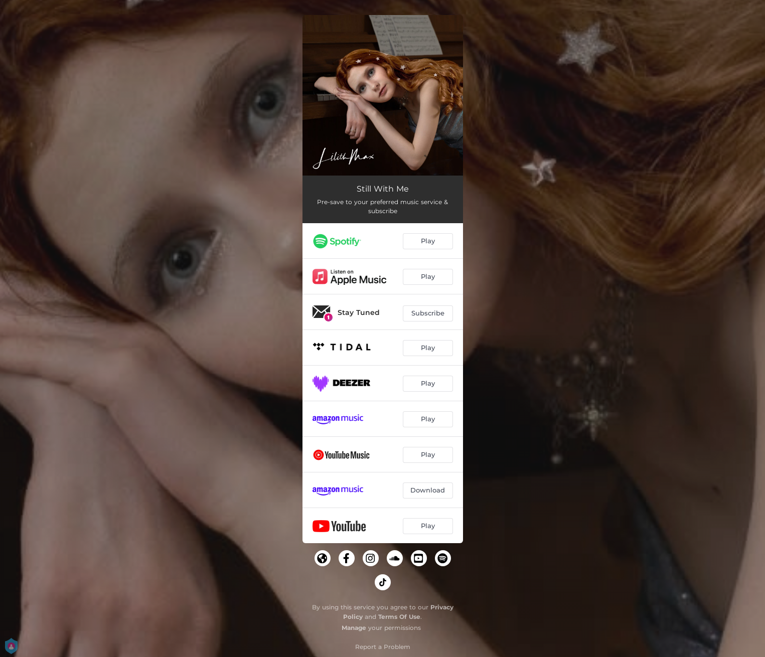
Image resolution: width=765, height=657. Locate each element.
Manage (354, 627)
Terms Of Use (399, 616)
